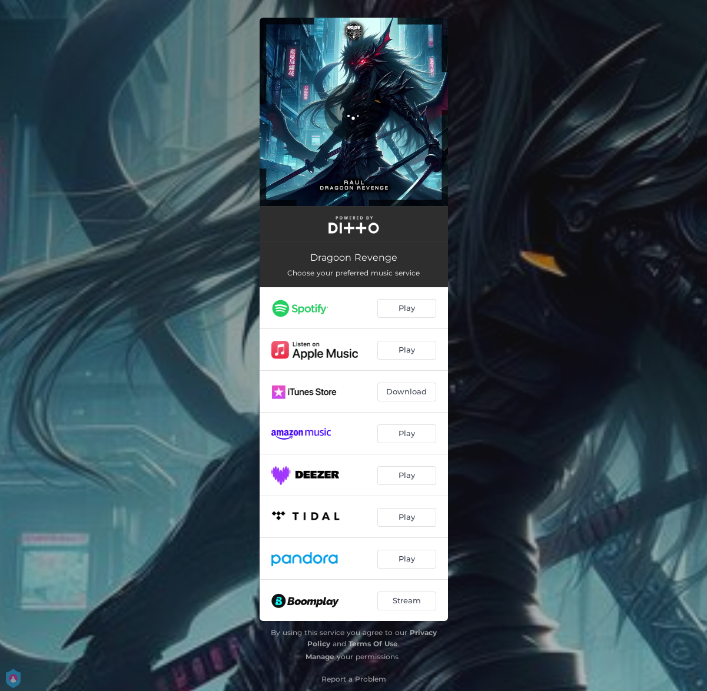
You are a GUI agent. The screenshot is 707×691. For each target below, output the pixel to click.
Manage (320, 656)
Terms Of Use (373, 643)
